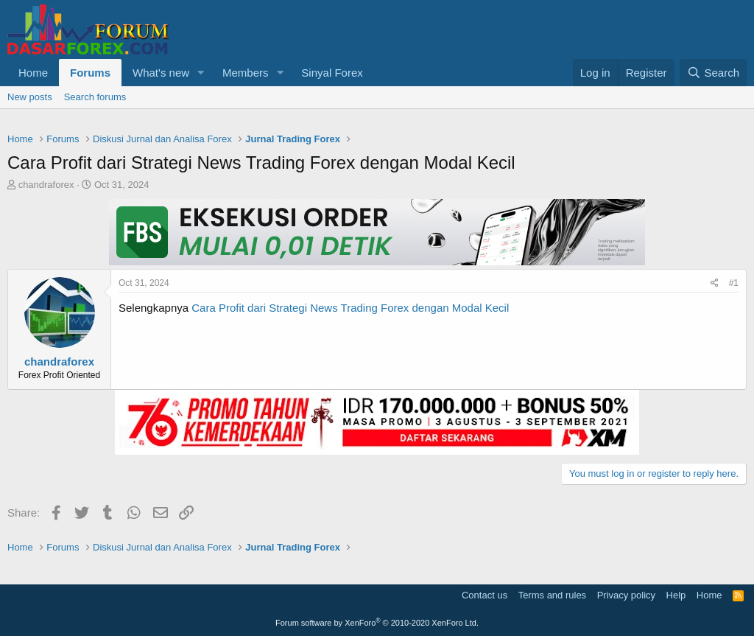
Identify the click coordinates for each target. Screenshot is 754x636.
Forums (90, 72)
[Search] (713, 72)
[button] (201, 72)
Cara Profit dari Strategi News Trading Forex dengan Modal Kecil (350, 307)
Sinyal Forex (331, 72)
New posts (29, 96)
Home (33, 72)
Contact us (484, 595)
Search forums (95, 96)
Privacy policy (626, 595)
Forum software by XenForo (377, 622)
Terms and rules (552, 595)
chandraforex (46, 184)
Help (676, 595)
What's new (161, 72)
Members (245, 72)
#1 (734, 283)
